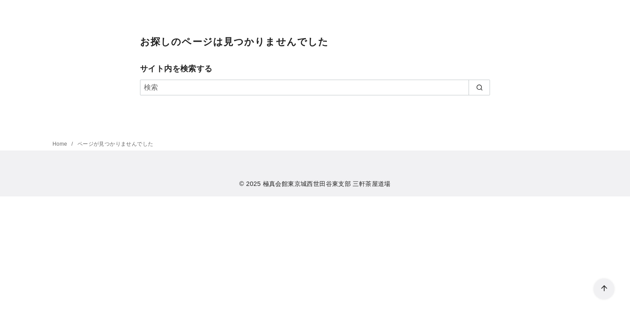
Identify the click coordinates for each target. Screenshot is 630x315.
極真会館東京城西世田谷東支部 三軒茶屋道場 (327, 183)
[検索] (315, 87)
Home (60, 144)
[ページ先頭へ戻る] (604, 289)
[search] (479, 87)
